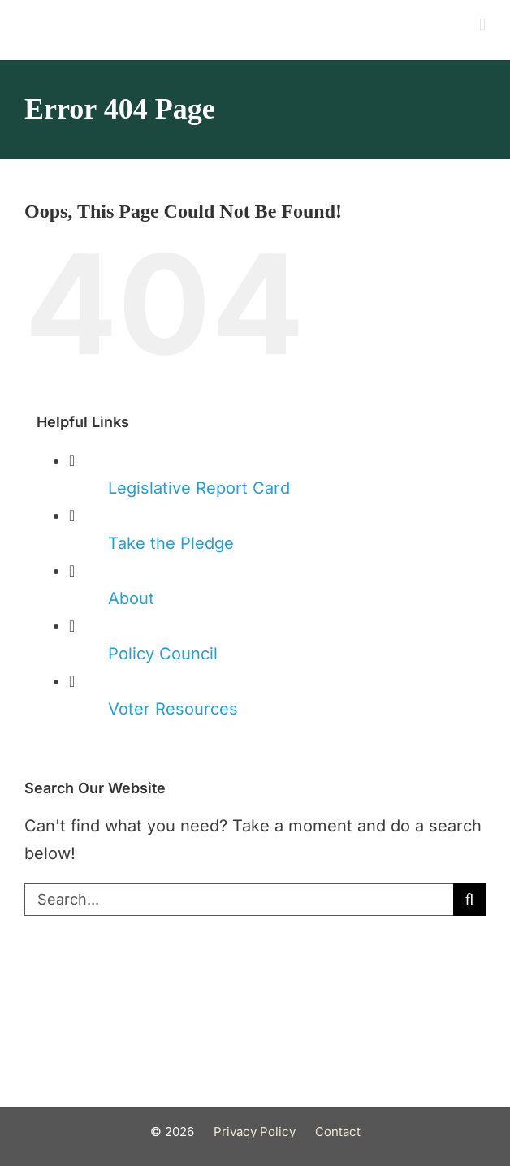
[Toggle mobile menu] (482, 24)
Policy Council (163, 653)
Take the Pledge (171, 543)
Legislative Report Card (199, 488)
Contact (338, 1131)
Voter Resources (173, 709)
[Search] (469, 899)
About (131, 598)
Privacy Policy (255, 1131)
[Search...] (238, 899)
